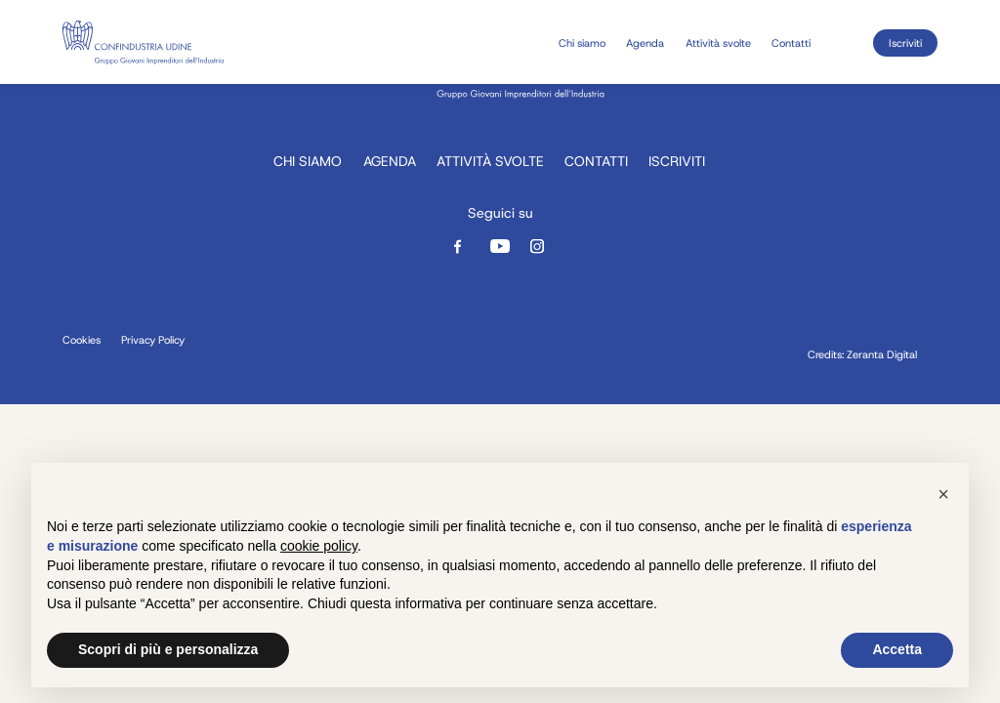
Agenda (645, 43)
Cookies (81, 340)
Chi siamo (582, 43)
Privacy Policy (153, 340)
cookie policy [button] (318, 546)
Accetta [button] (897, 649)
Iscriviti (905, 43)
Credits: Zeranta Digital (862, 355)
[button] (943, 494)
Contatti (791, 43)
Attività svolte (718, 43)
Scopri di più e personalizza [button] (168, 649)
